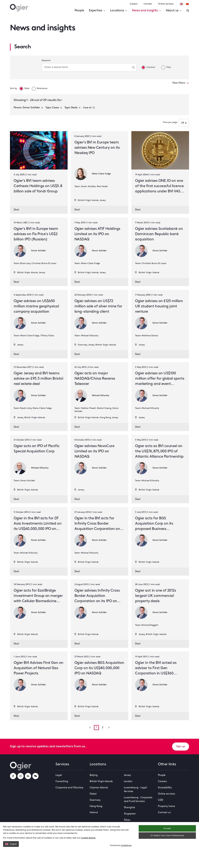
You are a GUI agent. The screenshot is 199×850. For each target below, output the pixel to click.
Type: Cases (54, 107)
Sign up (180, 746)
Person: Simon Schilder (28, 107)
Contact (148, 4)
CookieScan (126, 845)
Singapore (130, 814)
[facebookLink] (13, 776)
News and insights (146, 10)
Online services (166, 4)
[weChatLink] (35, 776)
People (79, 10)
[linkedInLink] (28, 776)
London (128, 781)
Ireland (94, 812)
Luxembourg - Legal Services (135, 789)
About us (174, 10)
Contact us (164, 812)
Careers (133, 4)
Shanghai (129, 807)
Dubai (93, 794)
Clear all (89, 107)
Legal (59, 775)
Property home (166, 806)
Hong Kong (96, 806)
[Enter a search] (188, 10)
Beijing (94, 775)
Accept (167, 828)
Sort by (13, 88)
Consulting (62, 781)
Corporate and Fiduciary (69, 787)
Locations (118, 10)
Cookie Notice (88, 837)
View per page (170, 122)
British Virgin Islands (101, 781)
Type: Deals (73, 107)
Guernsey (95, 800)
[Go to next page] (108, 727)
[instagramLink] (20, 776)
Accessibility (165, 787)
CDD (160, 800)
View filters (180, 83)
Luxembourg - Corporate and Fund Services (138, 799)
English (11, 844)
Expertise (97, 10)
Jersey (127, 775)
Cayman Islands (99, 787)
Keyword (46, 60)
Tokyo (127, 820)
